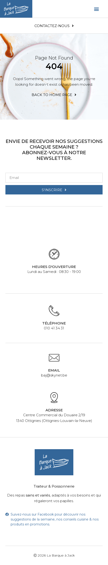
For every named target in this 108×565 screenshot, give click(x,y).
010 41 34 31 (54, 327)
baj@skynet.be (54, 374)
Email (54, 369)
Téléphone (54, 322)
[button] (96, 9)
